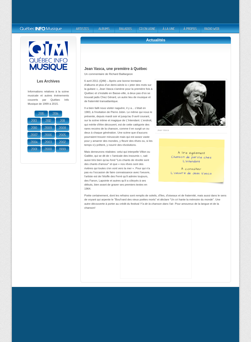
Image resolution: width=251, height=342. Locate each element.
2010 (34, 128)
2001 (34, 149)
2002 (62, 142)
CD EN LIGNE (147, 29)
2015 (41, 114)
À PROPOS (190, 29)
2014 (55, 114)
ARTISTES (82, 29)
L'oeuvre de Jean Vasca (191, 173)
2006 (48, 135)
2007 (34, 135)
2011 (62, 121)
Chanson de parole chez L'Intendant (191, 159)
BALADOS (125, 29)
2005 (62, 135)
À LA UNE (169, 29)
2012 (48, 121)
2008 (62, 128)
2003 (48, 142)
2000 (48, 149)
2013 (34, 121)
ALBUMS (104, 29)
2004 (34, 142)
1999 (62, 149)
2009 (48, 128)
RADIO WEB (211, 29)
